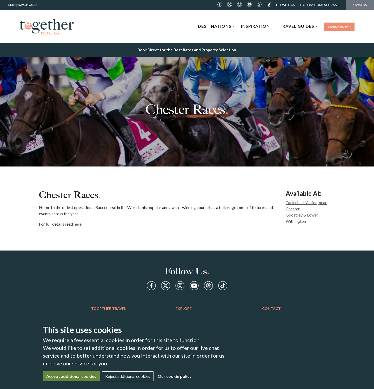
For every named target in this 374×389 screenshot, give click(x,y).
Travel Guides (298, 26)
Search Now (339, 26)
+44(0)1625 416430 (21, 5)
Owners (360, 5)
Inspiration (257, 26)
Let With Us (285, 5)
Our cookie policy (175, 376)
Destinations (216, 26)
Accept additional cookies (71, 376)
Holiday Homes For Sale (320, 5)
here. (78, 223)
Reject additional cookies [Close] (127, 376)
